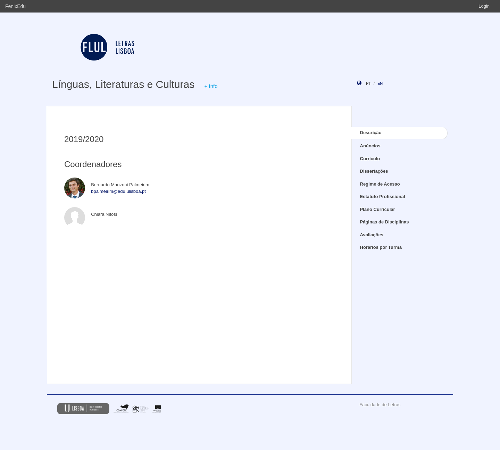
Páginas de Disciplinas (384, 221)
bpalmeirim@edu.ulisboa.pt (118, 191)
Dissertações (374, 171)
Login (484, 6)
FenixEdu (15, 6)
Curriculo (370, 158)
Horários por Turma (381, 247)
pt (368, 83)
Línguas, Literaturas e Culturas (123, 84)
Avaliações (371, 234)
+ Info (211, 86)
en (380, 83)
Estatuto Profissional (382, 196)
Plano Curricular (377, 209)
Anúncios (370, 145)
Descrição (371, 132)
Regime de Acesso (380, 184)
